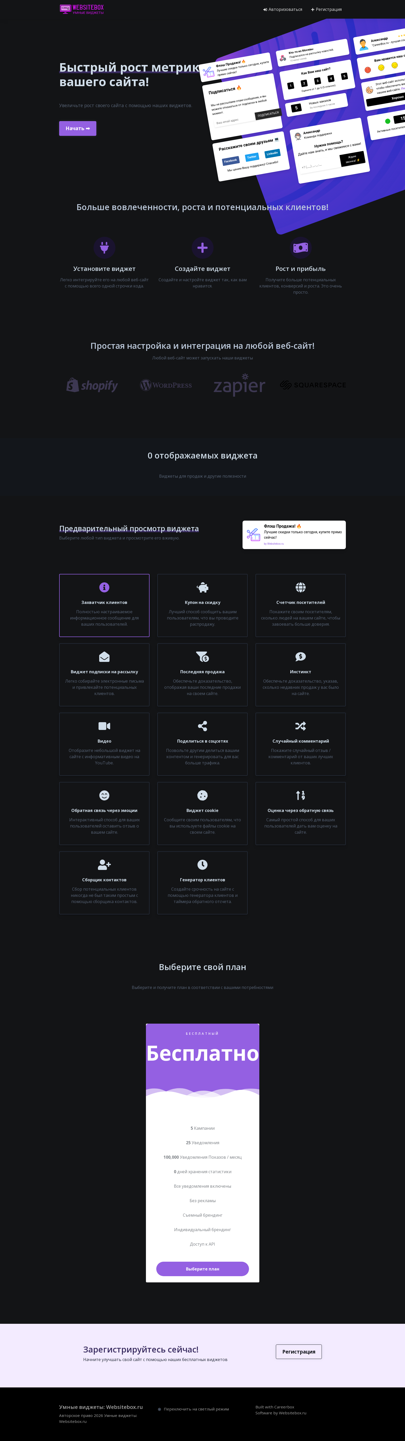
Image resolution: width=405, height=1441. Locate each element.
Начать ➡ (78, 127)
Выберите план (202, 1269)
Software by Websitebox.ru (280, 1412)
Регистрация (326, 9)
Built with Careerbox (274, 1406)
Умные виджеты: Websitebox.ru (101, 1406)
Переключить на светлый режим (193, 1409)
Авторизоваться (282, 9)
